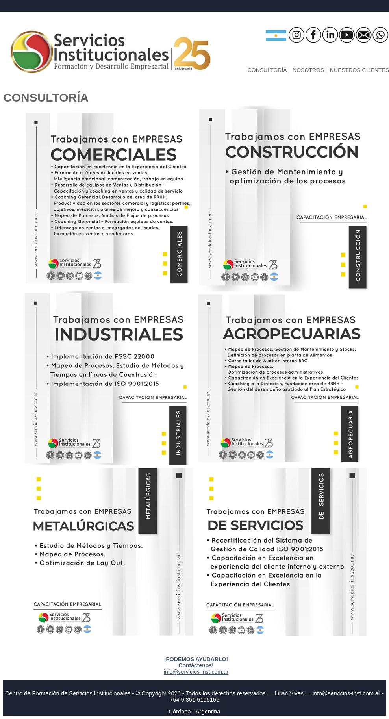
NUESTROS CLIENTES (359, 70)
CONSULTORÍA (267, 70)
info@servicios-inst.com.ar (196, 672)
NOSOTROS (308, 70)
